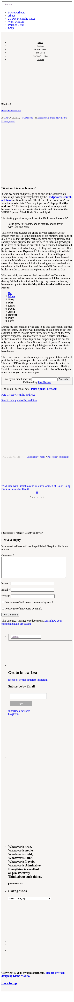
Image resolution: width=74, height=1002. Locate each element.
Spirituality (61, 117)
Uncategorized (8, 121)
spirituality (64, 457)
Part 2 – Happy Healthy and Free (19, 400)
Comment (7, 555)
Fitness (51, 117)
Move (11, 296)
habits (43, 457)
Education (42, 117)
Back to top (9, 987)
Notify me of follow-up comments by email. (29, 606)
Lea (6, 117)
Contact (40, 59)
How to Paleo (40, 49)
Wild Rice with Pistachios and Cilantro (22, 485)
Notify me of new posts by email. (23, 612)
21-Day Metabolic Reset (21, 18)
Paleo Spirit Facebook (44, 388)
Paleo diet (52, 457)
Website (5, 600)
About (11, 15)
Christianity (32, 457)
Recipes (40, 46)
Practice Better (16, 24)
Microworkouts (16, 12)
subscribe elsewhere (19, 715)
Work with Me (16, 21)
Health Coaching (40, 56)
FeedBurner (44, 382)
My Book (40, 52)
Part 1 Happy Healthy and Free (18, 394)
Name (5, 587)
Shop (11, 27)
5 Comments (27, 117)
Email (5, 593)
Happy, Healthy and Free (11, 111)
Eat (10, 293)
